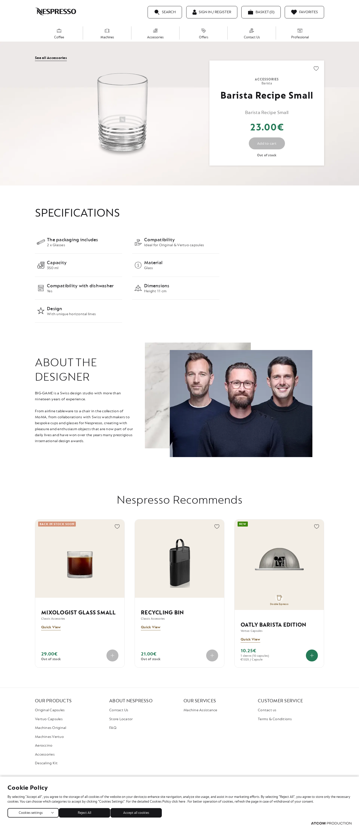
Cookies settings (30, 811)
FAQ (112, 727)
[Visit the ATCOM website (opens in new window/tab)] (331, 823)
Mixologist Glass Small (78, 612)
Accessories (155, 33)
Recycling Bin (162, 612)
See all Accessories (51, 58)
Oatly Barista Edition (273, 624)
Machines (107, 33)
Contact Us (252, 33)
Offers (203, 33)
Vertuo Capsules (49, 719)
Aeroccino (43, 745)
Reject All (87, 811)
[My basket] (261, 12)
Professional (300, 33)
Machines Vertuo (49, 736)
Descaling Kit (46, 763)
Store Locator (121, 719)
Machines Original (50, 727)
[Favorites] (304, 12)
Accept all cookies (141, 811)
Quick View (51, 627)
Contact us (267, 710)
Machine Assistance (200, 710)
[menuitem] (59, 33)
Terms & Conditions (275, 719)
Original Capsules (50, 710)
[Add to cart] (312, 655)
